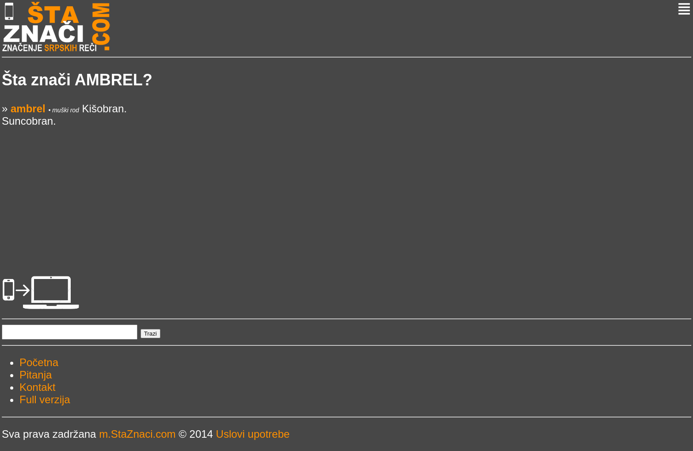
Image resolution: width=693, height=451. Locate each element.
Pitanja (35, 375)
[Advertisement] (267, 189)
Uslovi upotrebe (253, 434)
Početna (38, 362)
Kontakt (37, 387)
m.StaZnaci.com (137, 434)
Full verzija (44, 399)
